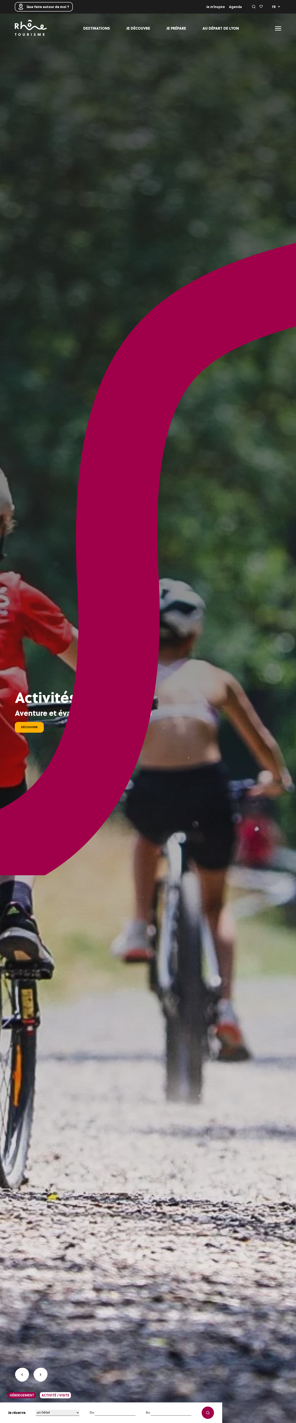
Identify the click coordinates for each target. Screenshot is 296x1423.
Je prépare (176, 28)
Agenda (235, 7)
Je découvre (138, 28)
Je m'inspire (215, 7)
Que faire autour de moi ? (43, 7)
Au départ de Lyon (220, 28)
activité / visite (55, 1395)
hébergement (22, 1395)
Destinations (96, 28)
